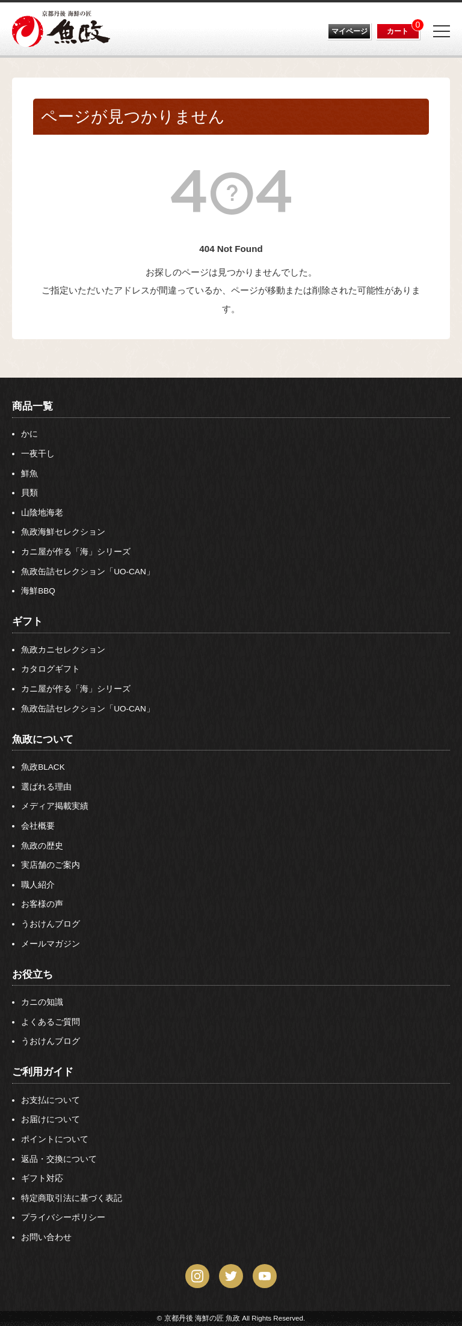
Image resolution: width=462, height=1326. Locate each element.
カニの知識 (42, 1002)
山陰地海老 (42, 512)
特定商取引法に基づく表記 (71, 1198)
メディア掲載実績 (54, 806)
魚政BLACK (43, 767)
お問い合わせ (46, 1237)
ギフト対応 (42, 1178)
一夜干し (38, 453)
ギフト (27, 621)
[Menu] (441, 31)
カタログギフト (50, 669)
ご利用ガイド (42, 1072)
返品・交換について (59, 1159)
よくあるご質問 (50, 1022)
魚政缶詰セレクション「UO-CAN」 (88, 571)
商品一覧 (32, 406)
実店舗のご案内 (50, 865)
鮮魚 (29, 473)
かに (29, 433)
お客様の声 (42, 904)
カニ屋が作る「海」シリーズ (76, 551)
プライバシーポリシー (63, 1217)
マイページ (349, 31)
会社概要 (38, 825)
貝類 (29, 492)
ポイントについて (54, 1139)
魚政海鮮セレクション (63, 531)
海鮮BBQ (38, 590)
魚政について (42, 739)
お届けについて (50, 1119)
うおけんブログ (50, 924)
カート (397, 31)
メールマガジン (50, 943)
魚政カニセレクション (63, 649)
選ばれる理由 (46, 786)
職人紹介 (38, 884)
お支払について (50, 1100)
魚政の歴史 (42, 845)
